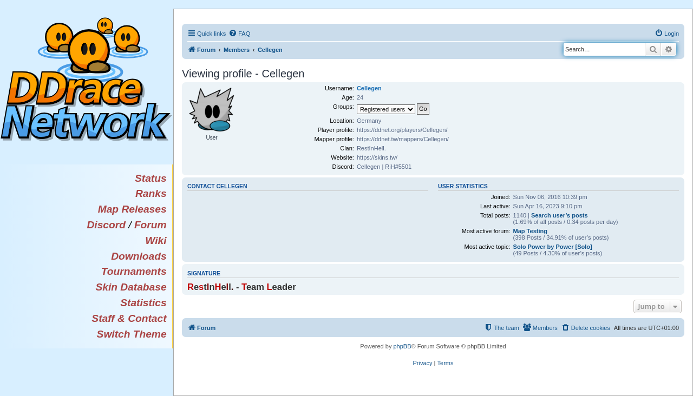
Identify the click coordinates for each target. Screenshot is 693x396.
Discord (106, 224)
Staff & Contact (128, 318)
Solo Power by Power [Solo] (552, 246)
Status (151, 178)
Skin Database (130, 287)
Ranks (151, 193)
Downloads (138, 256)
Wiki (155, 240)
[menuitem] (239, 33)
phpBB (402, 346)
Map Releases (132, 209)
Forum (150, 224)
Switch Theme (132, 334)
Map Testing (530, 231)
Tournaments (134, 271)
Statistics (143, 302)
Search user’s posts (559, 215)
